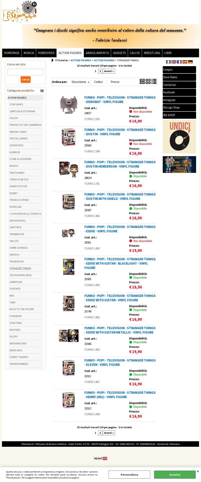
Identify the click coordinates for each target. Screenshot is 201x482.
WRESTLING (152, 53)
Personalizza (129, 474)
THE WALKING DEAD (21, 275)
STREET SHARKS (19, 357)
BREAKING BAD (18, 343)
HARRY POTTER (18, 186)
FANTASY (14, 254)
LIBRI (168, 53)
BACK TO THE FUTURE (22, 309)
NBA (12, 295)
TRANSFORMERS (19, 364)
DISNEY (14, 193)
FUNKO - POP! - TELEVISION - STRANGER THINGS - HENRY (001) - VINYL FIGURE (120, 394)
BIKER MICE (16, 350)
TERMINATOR (17, 234)
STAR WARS (16, 104)
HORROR (15, 152)
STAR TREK (16, 323)
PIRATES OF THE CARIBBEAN (25, 125)
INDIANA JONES (18, 131)
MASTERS (15, 330)
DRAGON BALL (18, 220)
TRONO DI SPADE (19, 200)
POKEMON (15, 316)
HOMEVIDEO (46, 53)
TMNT (13, 302)
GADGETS (119, 53)
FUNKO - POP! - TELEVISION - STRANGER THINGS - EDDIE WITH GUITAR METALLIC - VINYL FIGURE (120, 330)
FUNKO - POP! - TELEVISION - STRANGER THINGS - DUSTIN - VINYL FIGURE (120, 132)
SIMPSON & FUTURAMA (22, 111)
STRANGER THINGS (20, 268)
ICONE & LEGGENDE (21, 159)
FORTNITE (15, 288)
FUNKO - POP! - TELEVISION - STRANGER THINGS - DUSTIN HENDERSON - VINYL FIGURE (120, 164)
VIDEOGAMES (17, 172)
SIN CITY (14, 241)
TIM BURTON (17, 261)
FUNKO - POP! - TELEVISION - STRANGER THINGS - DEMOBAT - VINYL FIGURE (120, 99)
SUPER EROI (16, 145)
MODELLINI (15, 207)
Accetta (175, 474)
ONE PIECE (16, 227)
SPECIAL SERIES (19, 138)
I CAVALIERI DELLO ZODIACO (25, 213)
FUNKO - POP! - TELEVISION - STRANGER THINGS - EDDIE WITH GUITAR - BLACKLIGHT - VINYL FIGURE (120, 263)
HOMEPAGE (11, 53)
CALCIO (135, 53)
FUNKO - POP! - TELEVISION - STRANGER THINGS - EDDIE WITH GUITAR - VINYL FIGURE (120, 298)
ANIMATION (16, 282)
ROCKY (14, 336)
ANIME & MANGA (19, 247)
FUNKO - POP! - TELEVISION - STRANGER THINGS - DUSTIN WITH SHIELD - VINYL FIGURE (120, 196)
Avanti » (109, 71)
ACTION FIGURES (70, 53)
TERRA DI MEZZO (19, 179)
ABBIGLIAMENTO (97, 53)
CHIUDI (198, 471)
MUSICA (29, 53)
